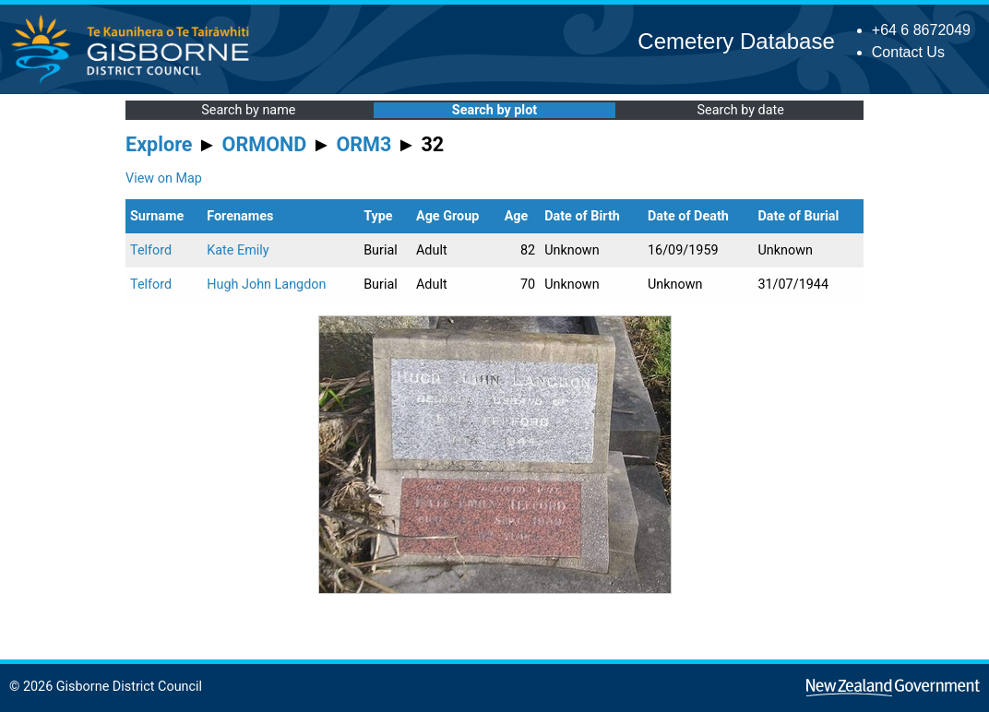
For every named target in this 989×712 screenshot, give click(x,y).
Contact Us (908, 52)
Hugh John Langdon (266, 284)
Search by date (740, 110)
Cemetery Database (735, 41)
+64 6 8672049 (921, 30)
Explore (159, 144)
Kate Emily (237, 250)
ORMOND (264, 144)
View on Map (163, 178)
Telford (151, 250)
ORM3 (363, 144)
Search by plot (494, 110)
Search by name (248, 110)
